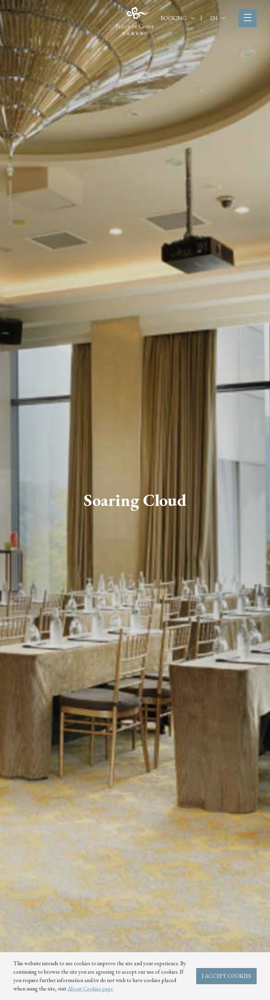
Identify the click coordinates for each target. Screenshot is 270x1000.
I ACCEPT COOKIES (226, 976)
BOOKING (177, 18)
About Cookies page (90, 988)
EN (217, 18)
